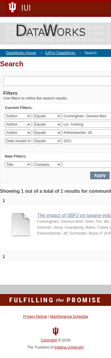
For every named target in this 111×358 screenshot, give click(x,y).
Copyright (49, 340)
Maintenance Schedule (69, 316)
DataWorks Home (21, 53)
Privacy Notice (35, 316)
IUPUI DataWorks (60, 53)
